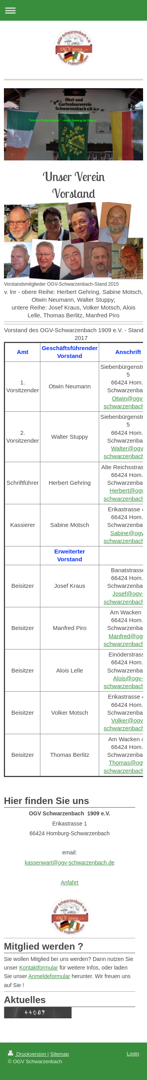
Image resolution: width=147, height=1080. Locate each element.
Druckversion (27, 1054)
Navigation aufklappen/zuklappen (73, 10)
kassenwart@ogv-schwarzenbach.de (69, 862)
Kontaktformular (38, 967)
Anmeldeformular (49, 976)
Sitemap (59, 1054)
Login (133, 1054)
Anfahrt (69, 882)
